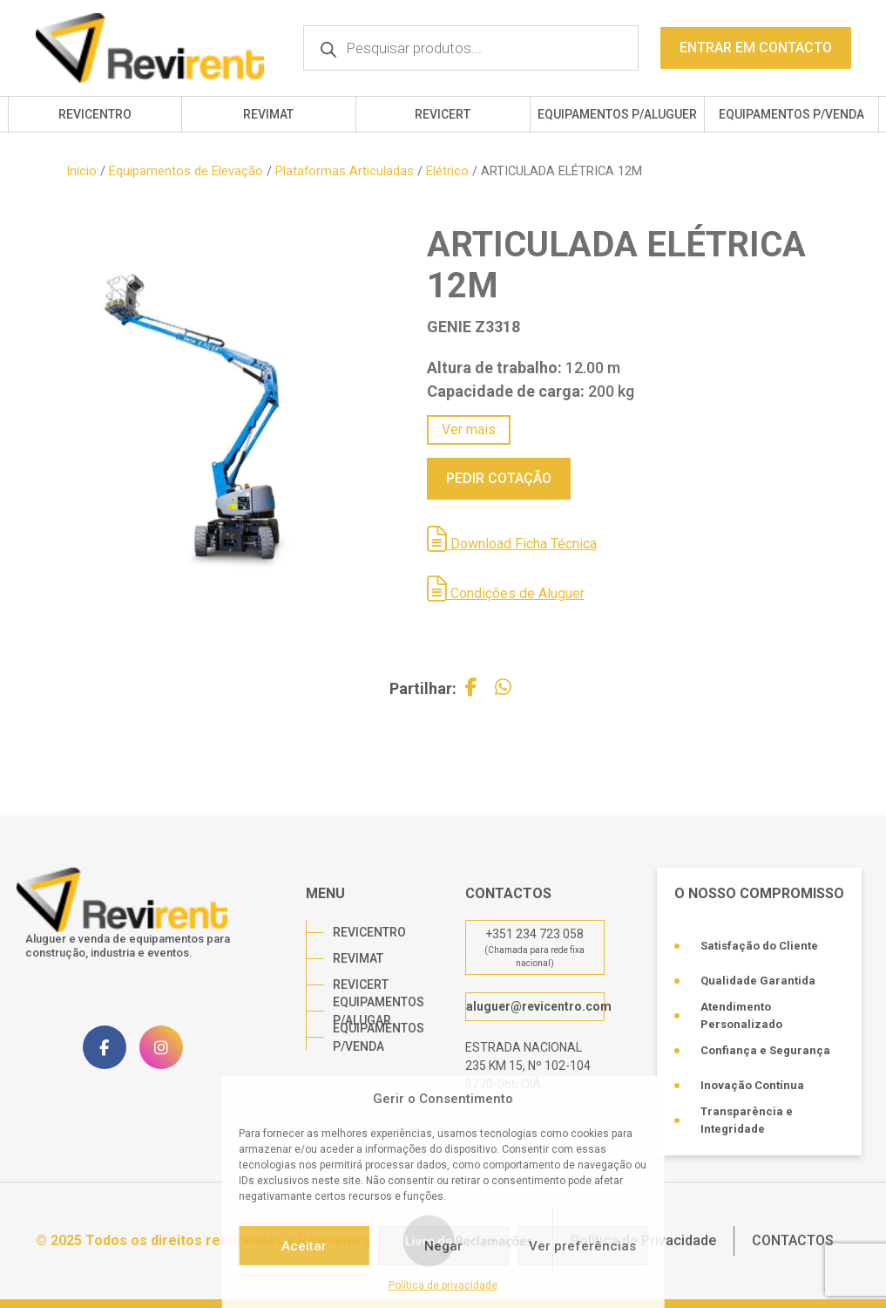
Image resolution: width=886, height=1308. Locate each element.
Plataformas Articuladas (344, 171)
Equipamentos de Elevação (186, 171)
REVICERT (442, 114)
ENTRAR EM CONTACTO (756, 47)
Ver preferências (582, 1246)
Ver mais (469, 429)
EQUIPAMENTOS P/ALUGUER (617, 114)
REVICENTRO (95, 114)
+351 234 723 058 (534, 934)
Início (81, 171)
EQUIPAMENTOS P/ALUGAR (378, 1011)
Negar (443, 1246)
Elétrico (447, 171)
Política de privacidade (443, 1285)
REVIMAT (268, 114)
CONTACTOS (793, 1240)
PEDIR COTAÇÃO (498, 478)
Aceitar (304, 1246)
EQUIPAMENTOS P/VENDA (791, 114)
